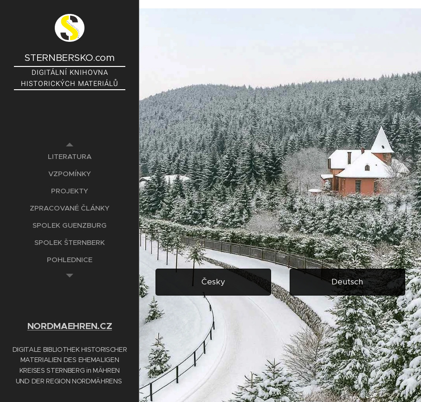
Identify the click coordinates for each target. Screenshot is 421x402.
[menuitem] (69, 156)
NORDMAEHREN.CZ (69, 326)
